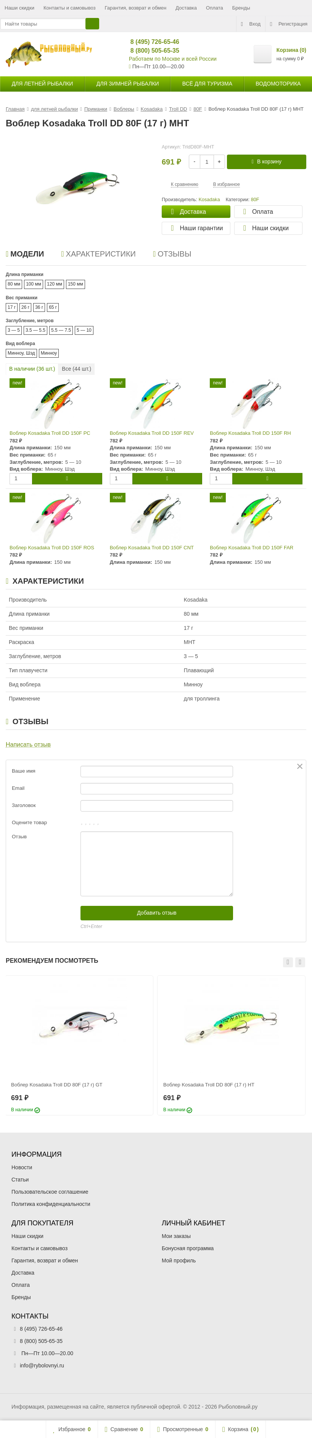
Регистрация (288, 24)
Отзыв (19, 836)
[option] (79, 1045)
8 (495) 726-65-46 (151, 42)
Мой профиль (179, 1260)
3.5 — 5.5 (35, 330)
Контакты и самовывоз (69, 8)
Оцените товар (29, 822)
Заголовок (24, 805)
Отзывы (172, 254)
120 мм (54, 284)
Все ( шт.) (76, 369)
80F (255, 199)
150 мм (75, 284)
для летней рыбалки (42, 84)
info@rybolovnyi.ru (42, 1365)
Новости (21, 1167)
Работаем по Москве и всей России (173, 59)
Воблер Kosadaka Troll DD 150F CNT (152, 547)
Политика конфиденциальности (50, 1204)
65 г (53, 307)
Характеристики (98, 254)
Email (18, 788)
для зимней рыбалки (127, 84)
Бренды (241, 8)
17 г (12, 307)
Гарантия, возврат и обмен (136, 8)
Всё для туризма (207, 84)
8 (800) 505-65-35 (151, 50)
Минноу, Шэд (21, 353)
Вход (251, 24)
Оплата (214, 8)
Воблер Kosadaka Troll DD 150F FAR (251, 547)
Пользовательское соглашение (49, 1192)
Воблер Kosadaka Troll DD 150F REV (152, 433)
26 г (25, 307)
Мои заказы (176, 1236)
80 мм (14, 284)
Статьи (20, 1180)
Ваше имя (23, 771)
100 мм (33, 284)
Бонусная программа (188, 1248)
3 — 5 (14, 330)
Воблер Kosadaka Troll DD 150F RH (250, 433)
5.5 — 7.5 (61, 330)
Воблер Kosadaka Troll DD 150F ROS (52, 547)
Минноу (49, 353)
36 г (39, 307)
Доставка (186, 8)
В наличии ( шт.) (32, 369)
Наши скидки (19, 8)
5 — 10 (84, 330)
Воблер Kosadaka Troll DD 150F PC (50, 433)
